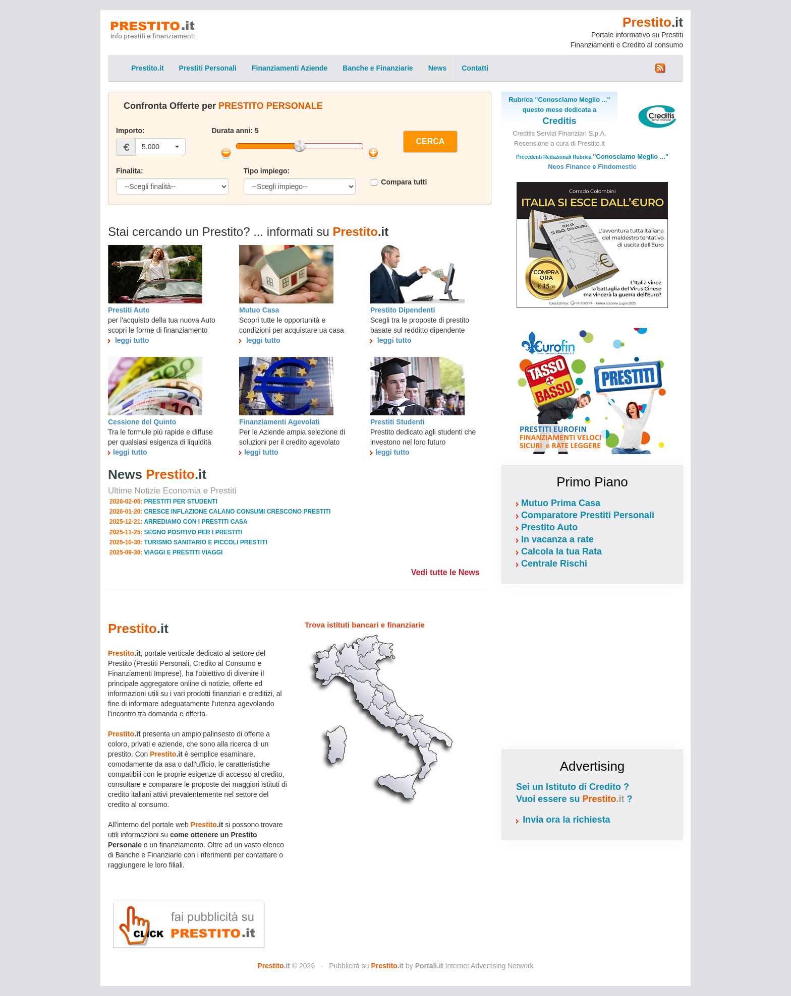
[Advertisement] (592, 665)
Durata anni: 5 (235, 131)
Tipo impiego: (267, 171)
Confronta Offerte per (223, 106)
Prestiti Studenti (397, 422)
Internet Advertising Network (474, 966)
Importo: (130, 131)
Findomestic (617, 166)
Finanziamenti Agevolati (279, 422)
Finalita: (129, 171)
